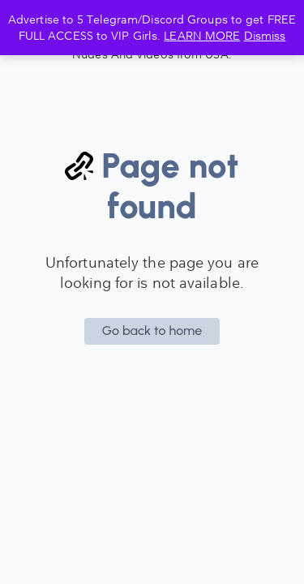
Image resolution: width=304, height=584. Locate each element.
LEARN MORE (202, 35)
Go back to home (152, 330)
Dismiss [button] (265, 35)
